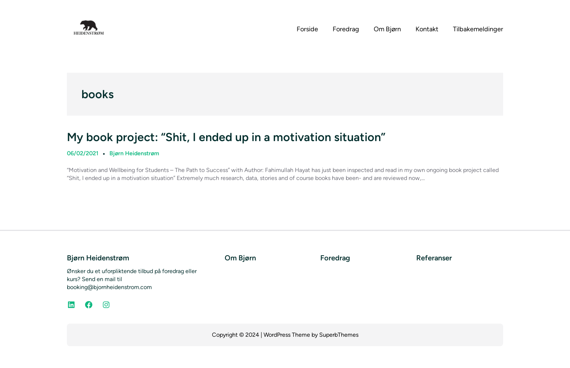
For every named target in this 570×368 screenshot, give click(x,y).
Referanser (434, 257)
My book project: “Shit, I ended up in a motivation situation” (226, 137)
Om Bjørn (240, 257)
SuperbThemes (338, 334)
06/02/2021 (83, 153)
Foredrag (335, 257)
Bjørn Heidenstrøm (134, 153)
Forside (307, 29)
